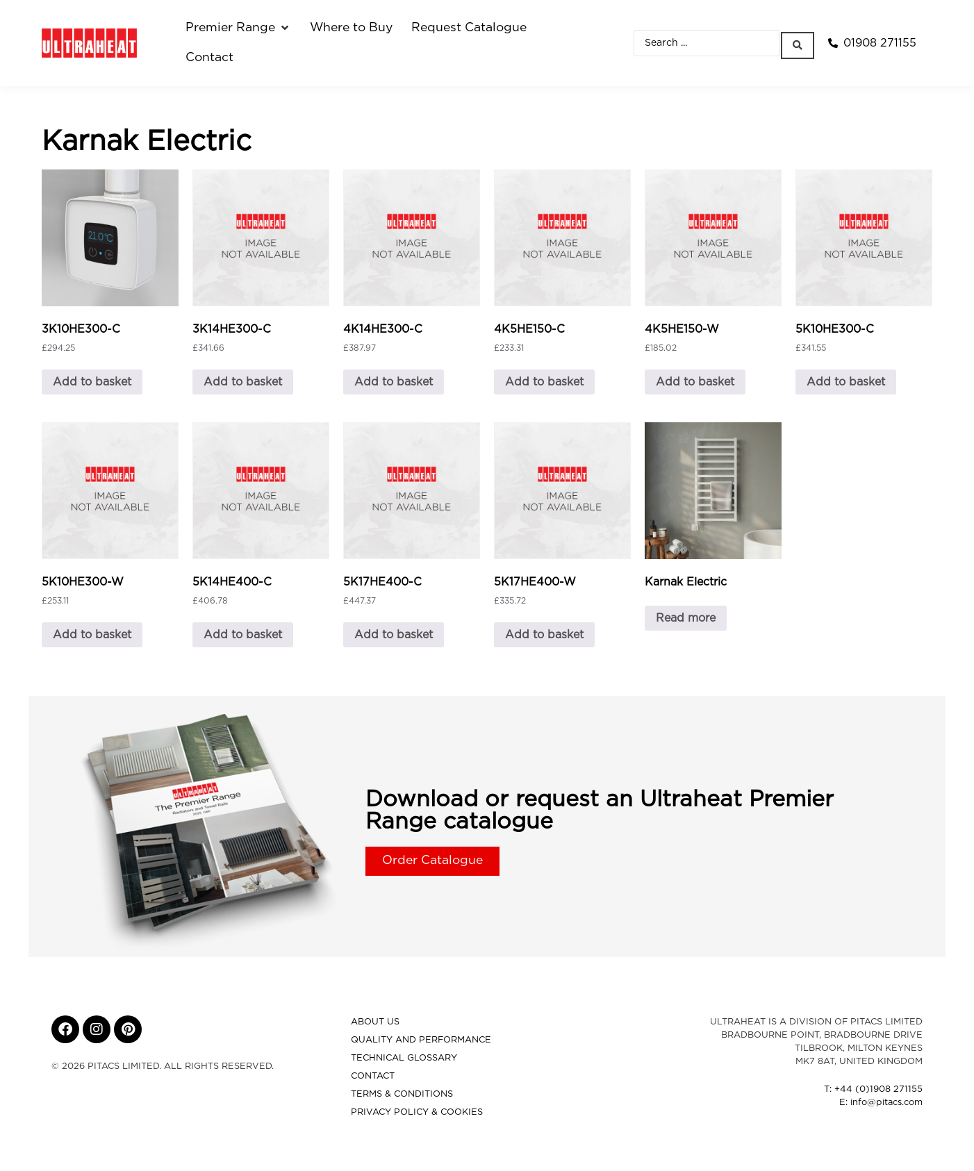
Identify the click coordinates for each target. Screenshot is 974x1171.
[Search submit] (800, 42)
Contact (373, 1076)
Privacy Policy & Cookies (417, 1112)
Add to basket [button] (92, 382)
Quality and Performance (421, 1040)
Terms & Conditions (402, 1094)
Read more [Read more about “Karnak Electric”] (686, 618)
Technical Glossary (404, 1058)
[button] (238, 27)
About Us (375, 1022)
